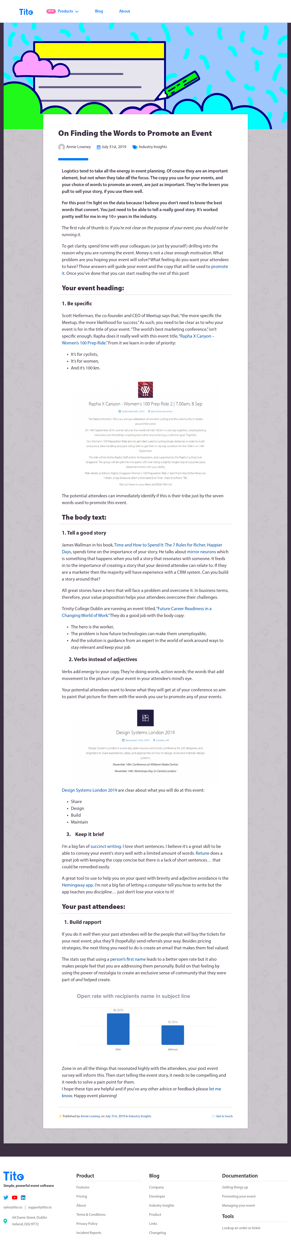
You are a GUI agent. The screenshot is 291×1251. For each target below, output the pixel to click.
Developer (157, 1196)
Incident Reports (88, 1233)
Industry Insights (153, 147)
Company (156, 1187)
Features (82, 1187)
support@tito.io (40, 1207)
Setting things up (235, 1187)
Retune (202, 853)
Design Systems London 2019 (89, 790)
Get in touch (224, 1116)
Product (155, 1215)
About (124, 11)
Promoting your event (239, 1196)
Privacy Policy (87, 1224)
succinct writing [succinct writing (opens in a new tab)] (105, 846)
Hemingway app (77, 885)
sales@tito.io (12, 1207)
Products (62, 11)
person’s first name (128, 959)
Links (153, 1224)
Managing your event (238, 1206)
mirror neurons (201, 552)
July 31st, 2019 (114, 147)
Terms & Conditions (90, 1215)
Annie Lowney (78, 147)
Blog (99, 11)
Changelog (157, 1233)
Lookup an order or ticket (241, 1228)
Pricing (81, 1196)
